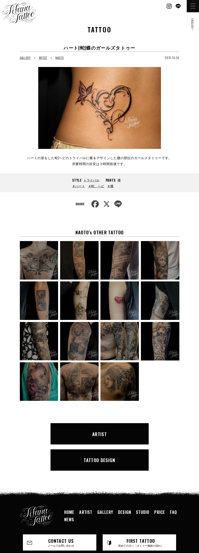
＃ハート (78, 186)
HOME (69, 481)
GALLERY (25, 57)
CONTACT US (61, 511)
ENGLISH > (192, 24)
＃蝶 (110, 186)
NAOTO (59, 57)
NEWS (69, 488)
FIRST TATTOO (141, 511)
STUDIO (142, 481)
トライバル (91, 180)
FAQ (173, 481)
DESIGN (124, 481)
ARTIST (43, 57)
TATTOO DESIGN (140, 431)
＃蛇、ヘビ (96, 186)
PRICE (159, 481)
